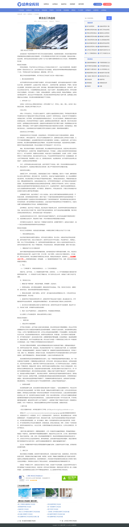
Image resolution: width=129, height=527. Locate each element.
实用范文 (46, 4)
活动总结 (44, 10)
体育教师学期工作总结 (24, 506)
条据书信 (63, 4)
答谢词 (89, 86)
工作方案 (58, 10)
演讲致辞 (72, 4)
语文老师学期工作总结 (54, 504)
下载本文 (57, 21)
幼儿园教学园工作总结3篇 (55, 516)
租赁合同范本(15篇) (92, 46)
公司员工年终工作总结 (70, 520)
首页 (24, 14)
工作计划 (36, 10)
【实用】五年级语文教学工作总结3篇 (58, 511)
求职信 (73, 10)
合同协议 (55, 4)
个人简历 (80, 10)
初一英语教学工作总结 (54, 506)
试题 (101, 86)
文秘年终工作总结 (23, 509)
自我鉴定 (88, 10)
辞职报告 (89, 82)
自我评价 (96, 10)
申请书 (51, 10)
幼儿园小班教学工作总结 (25, 514)
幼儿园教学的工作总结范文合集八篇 (28, 516)
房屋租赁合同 (103, 82)
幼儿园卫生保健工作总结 (29, 520)
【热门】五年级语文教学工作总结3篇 (29, 511)
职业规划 (66, 10)
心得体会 (103, 10)
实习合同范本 (90, 26)
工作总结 (21, 10)
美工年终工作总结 (53, 509)
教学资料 (81, 4)
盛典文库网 (62, 525)
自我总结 (29, 10)
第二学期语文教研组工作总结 (26, 504)
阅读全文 (51, 21)
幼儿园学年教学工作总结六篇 (56, 514)
